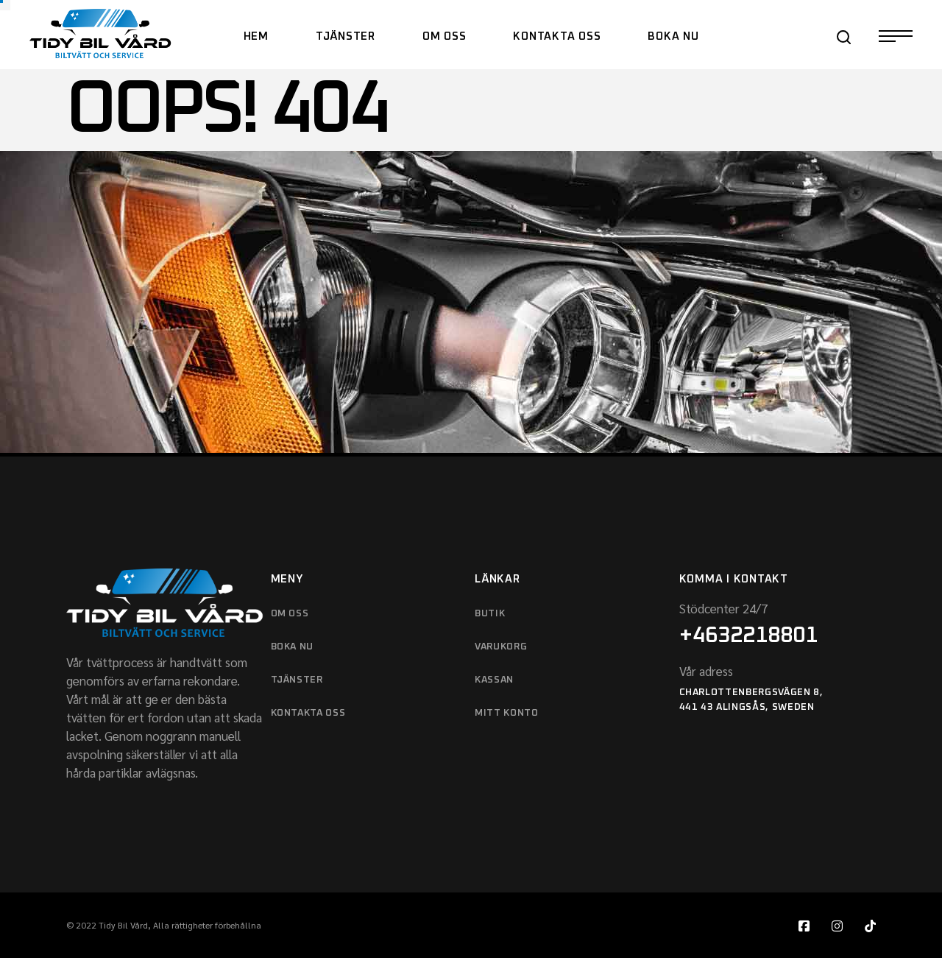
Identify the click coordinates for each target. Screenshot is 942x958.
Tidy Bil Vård (123, 925)
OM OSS (290, 614)
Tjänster (297, 680)
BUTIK (490, 614)
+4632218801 (748, 635)
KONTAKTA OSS (308, 713)
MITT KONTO (507, 713)
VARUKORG (501, 647)
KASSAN (494, 680)
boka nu (292, 647)
